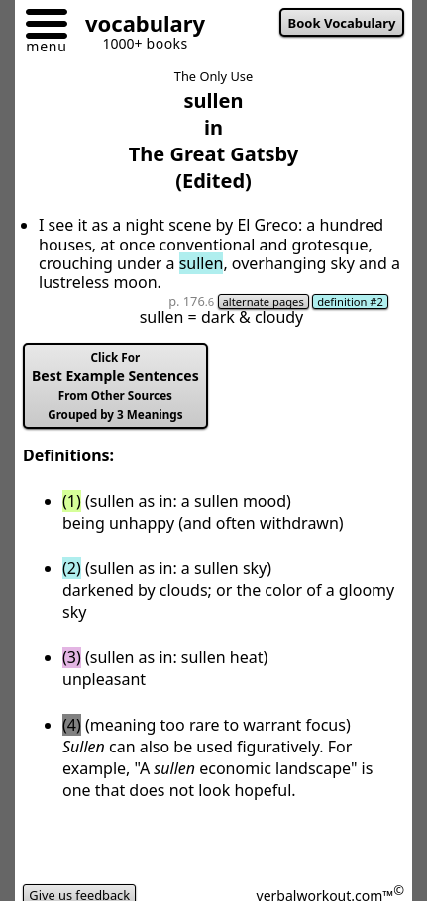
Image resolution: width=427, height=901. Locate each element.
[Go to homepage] (137, 26)
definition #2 (350, 301)
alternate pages (263, 301)
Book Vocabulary (342, 23)
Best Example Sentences (115, 386)
